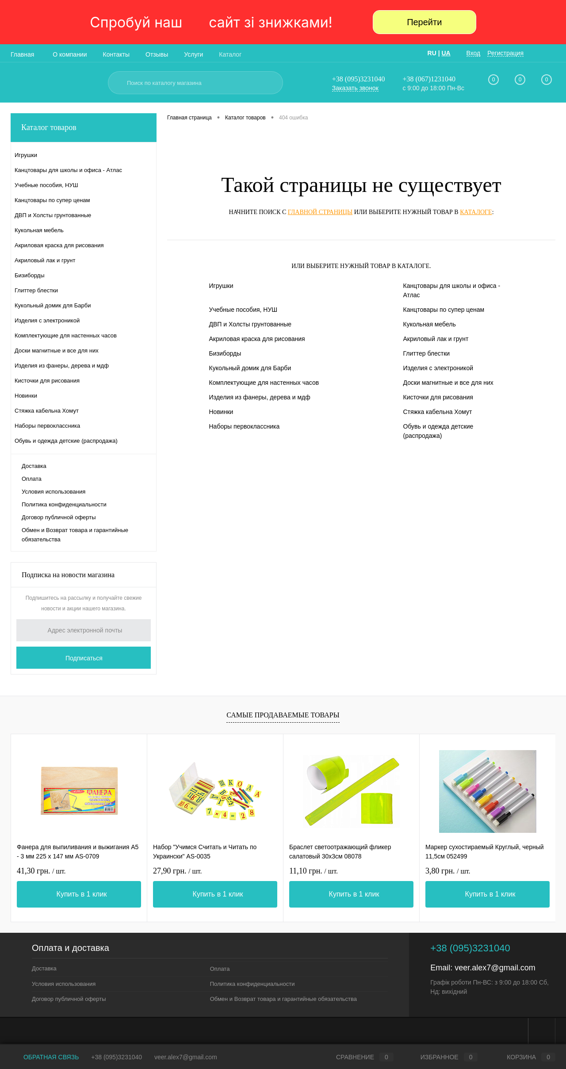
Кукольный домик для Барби (250, 368)
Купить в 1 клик (82, 894)
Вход (474, 53)
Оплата (32, 478)
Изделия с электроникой (438, 368)
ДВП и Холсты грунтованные (250, 324)
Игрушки (221, 285)
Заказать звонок (355, 88)
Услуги (193, 54)
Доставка (34, 466)
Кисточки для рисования (438, 397)
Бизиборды (225, 353)
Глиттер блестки (426, 353)
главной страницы (320, 212)
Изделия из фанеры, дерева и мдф (259, 397)
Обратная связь (45, 1057)
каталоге (476, 212)
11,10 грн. (313, 870)
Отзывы (156, 54)
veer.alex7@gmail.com (495, 967)
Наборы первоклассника (244, 426)
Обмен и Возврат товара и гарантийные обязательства (75, 535)
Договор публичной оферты (59, 517)
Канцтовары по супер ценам (444, 309)
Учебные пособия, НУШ (243, 309)
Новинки (221, 411)
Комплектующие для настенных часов (264, 382)
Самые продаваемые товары (282, 715)
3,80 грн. (447, 870)
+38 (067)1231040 (428, 79)
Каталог (230, 54)
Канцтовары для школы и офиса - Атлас (452, 290)
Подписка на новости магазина (68, 575)
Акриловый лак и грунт (436, 338)
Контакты (116, 54)
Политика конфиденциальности (64, 504)
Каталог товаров (83, 127)
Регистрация (505, 53)
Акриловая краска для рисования (257, 338)
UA (445, 53)
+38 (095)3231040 (358, 79)
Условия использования (53, 491)
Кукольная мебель (429, 324)
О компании (70, 54)
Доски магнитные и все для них (448, 382)
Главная (22, 54)
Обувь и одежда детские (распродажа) (438, 431)
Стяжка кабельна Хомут (437, 411)
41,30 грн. (41, 870)
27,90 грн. (177, 870)
